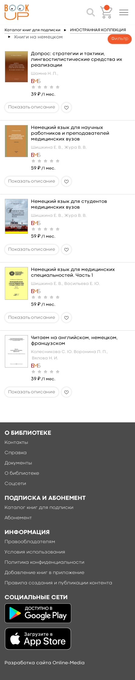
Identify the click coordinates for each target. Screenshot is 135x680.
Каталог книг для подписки (32, 30)
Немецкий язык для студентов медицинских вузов (69, 205)
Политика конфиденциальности (44, 562)
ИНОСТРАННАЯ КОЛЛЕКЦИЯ (98, 30)
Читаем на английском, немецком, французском (74, 341)
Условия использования (35, 552)
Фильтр (119, 39)
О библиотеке (22, 473)
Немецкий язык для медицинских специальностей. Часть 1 (73, 273)
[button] (123, 12)
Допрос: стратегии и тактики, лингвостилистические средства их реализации (76, 60)
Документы (18, 463)
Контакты (16, 443)
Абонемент (18, 518)
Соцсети (15, 484)
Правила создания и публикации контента (58, 583)
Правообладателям (30, 542)
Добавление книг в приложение (44, 573)
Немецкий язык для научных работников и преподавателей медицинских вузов (70, 133)
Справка (16, 453)
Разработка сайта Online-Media (45, 663)
